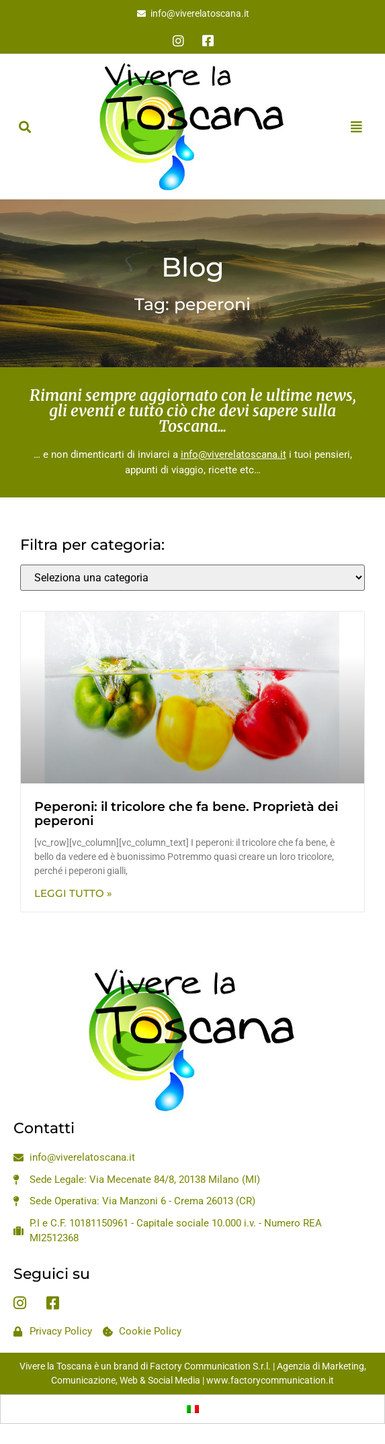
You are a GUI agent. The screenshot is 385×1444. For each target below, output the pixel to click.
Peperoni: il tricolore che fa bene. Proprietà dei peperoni (186, 813)
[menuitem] (193, 1409)
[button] (24, 126)
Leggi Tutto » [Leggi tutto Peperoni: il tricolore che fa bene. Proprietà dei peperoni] (73, 893)
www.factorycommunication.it (270, 1380)
